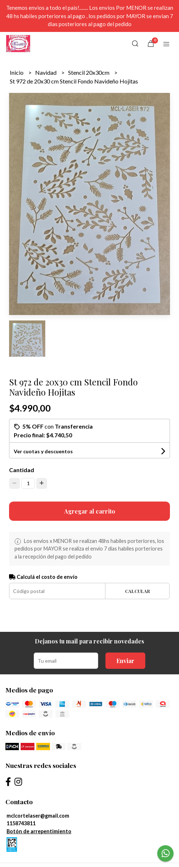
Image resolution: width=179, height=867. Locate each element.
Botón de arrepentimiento (39, 831)
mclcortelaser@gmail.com (38, 816)
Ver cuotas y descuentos (43, 451)
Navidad (46, 72)
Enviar (125, 660)
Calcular (137, 591)
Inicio (17, 72)
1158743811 (21, 823)
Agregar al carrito (89, 511)
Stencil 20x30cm (89, 72)
